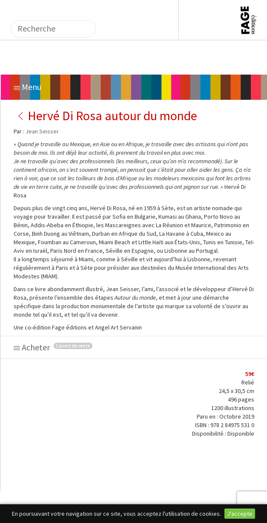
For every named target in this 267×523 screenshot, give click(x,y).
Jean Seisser (42, 131)
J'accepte (240, 513)
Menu (27, 86)
